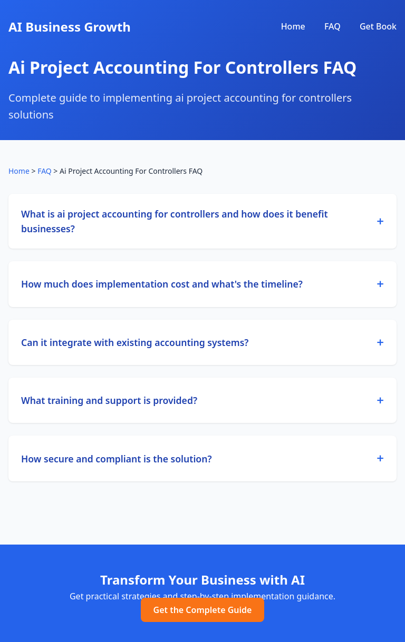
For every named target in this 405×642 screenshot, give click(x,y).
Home (293, 26)
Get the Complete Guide (202, 610)
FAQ (332, 26)
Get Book (378, 26)
